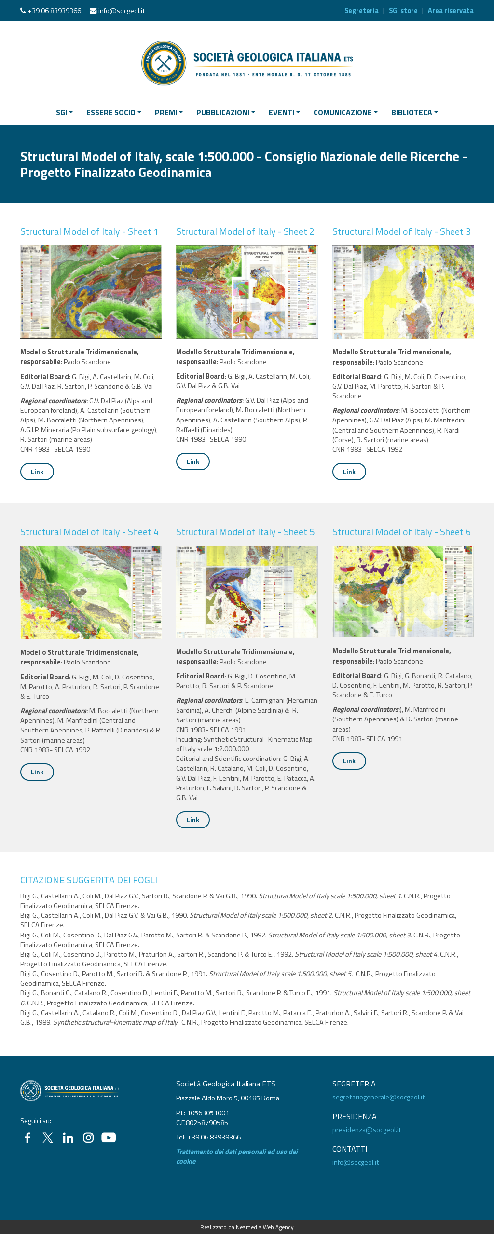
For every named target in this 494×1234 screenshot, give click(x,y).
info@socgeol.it (121, 10)
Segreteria (361, 10)
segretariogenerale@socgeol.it (378, 1097)
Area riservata (451, 10)
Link (37, 471)
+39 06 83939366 (54, 10)
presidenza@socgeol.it (366, 1130)
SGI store (403, 10)
